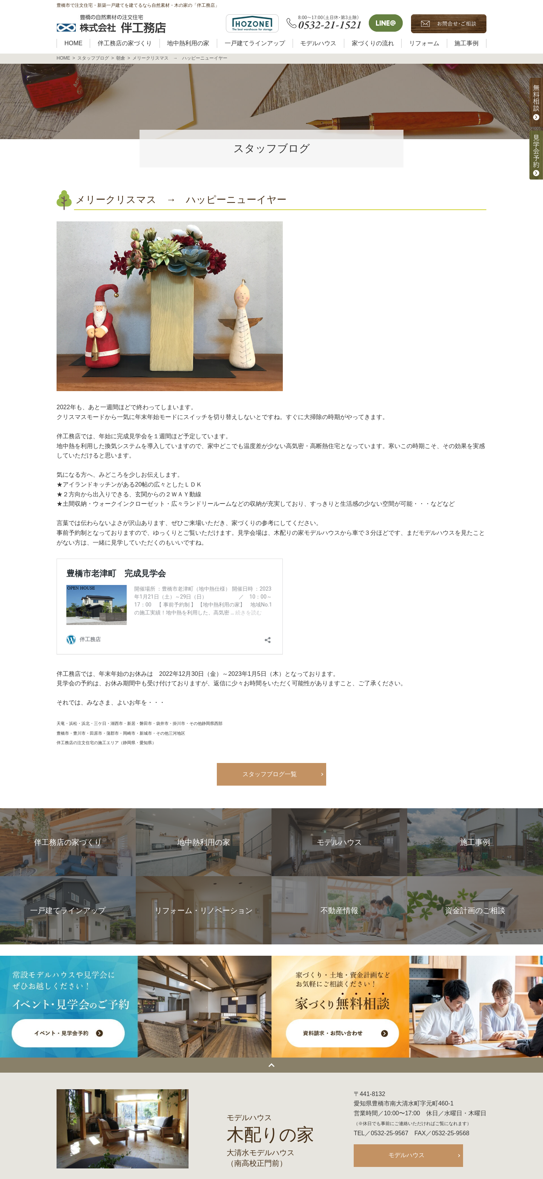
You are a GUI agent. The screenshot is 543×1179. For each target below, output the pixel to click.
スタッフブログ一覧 (269, 774)
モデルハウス (406, 1155)
